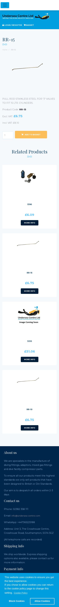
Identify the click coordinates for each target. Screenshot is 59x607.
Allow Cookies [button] (42, 601)
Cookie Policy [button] (21, 593)
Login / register (12, 25)
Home (4, 50)
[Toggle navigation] (5, 5)
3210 (29, 341)
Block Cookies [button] (17, 601)
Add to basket (31, 135)
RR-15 (29, 273)
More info (29, 223)
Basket (29, 25)
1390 (29, 204)
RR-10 (29, 409)
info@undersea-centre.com (25, 515)
